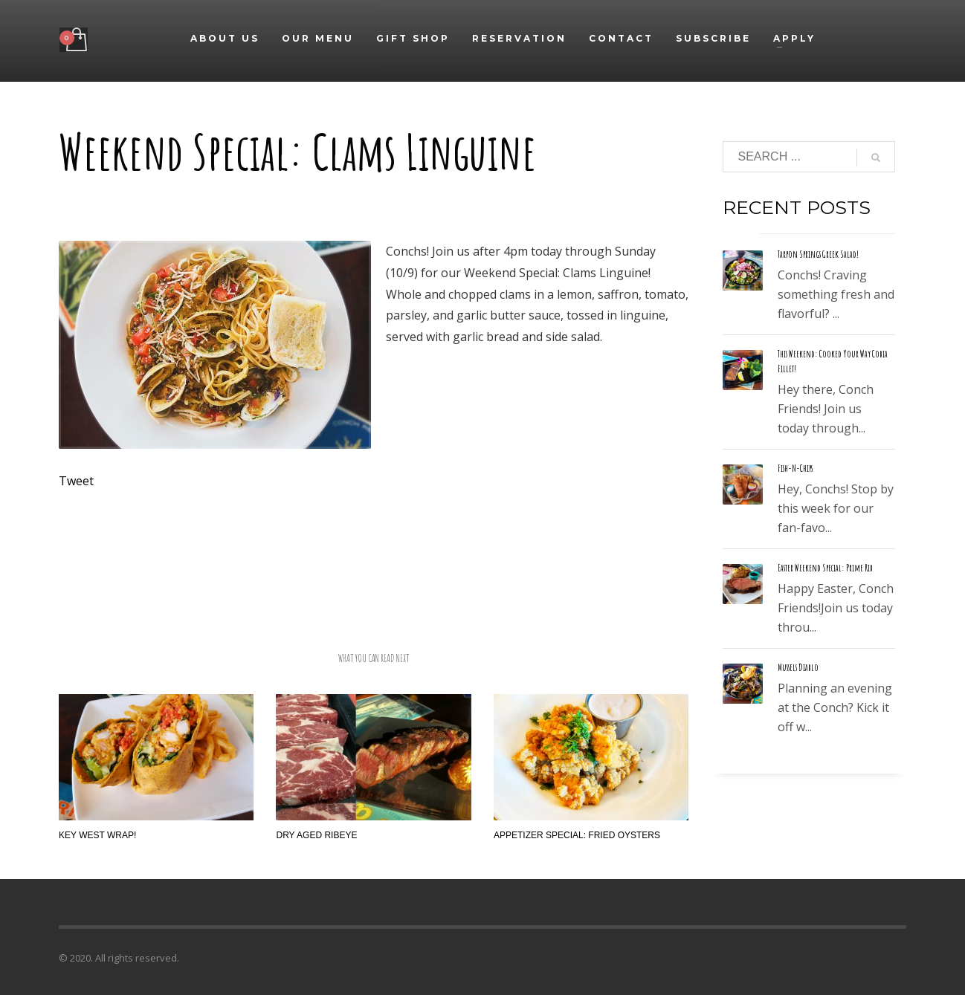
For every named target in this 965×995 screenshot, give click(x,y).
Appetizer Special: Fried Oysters (577, 835)
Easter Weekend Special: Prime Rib (825, 568)
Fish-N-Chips (795, 468)
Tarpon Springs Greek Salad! (818, 254)
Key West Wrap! (97, 835)
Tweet (76, 481)
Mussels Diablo (798, 667)
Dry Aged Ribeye (316, 835)
